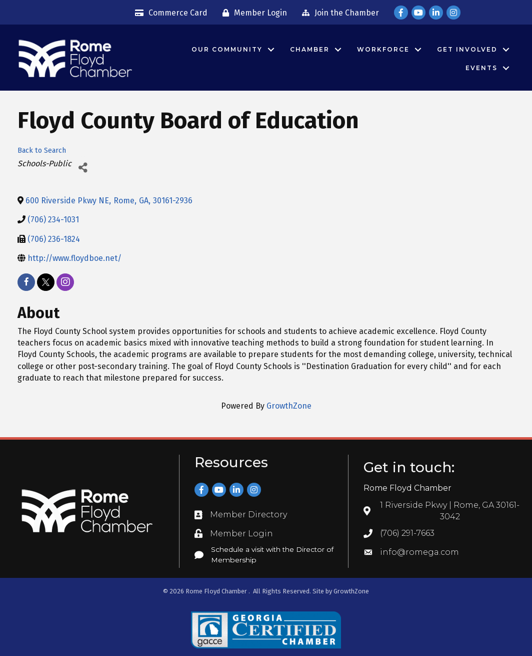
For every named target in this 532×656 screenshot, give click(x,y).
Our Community (227, 49)
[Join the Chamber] (338, 13)
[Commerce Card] (169, 13)
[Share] (83, 167)
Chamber (310, 49)
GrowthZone (289, 406)
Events (482, 68)
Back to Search (42, 150)
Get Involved (467, 49)
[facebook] (26, 282)
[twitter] (45, 282)
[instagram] (65, 282)
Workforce (383, 49)
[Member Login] (252, 13)
